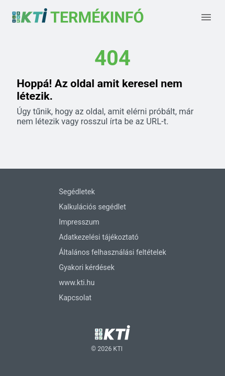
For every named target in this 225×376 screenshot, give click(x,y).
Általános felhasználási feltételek (112, 252)
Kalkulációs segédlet (92, 207)
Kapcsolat (75, 297)
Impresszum (79, 222)
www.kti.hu (77, 282)
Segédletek (77, 191)
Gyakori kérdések (86, 267)
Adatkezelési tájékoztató (98, 237)
